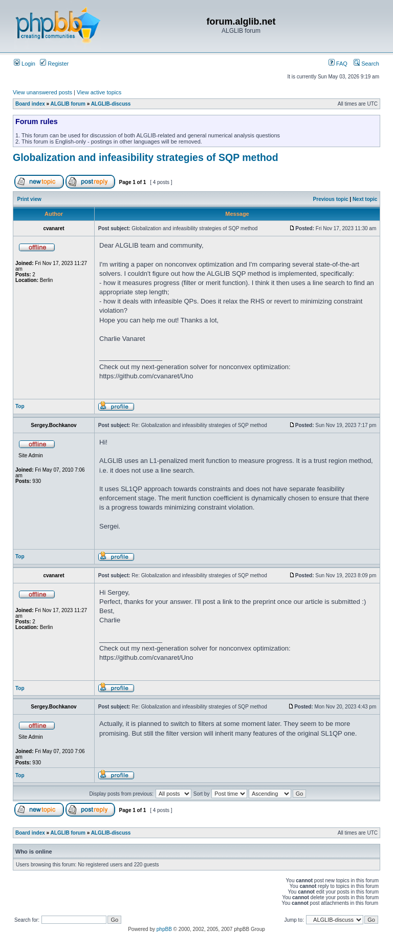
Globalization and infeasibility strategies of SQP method (145, 157)
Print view (29, 199)
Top (20, 406)
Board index (30, 104)
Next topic (365, 199)
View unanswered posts (42, 92)
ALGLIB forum (68, 104)
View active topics (99, 92)
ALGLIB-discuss (111, 104)
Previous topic (330, 199)
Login (24, 63)
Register (54, 63)
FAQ (338, 63)
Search (366, 63)
